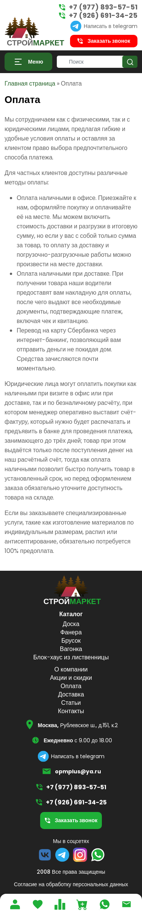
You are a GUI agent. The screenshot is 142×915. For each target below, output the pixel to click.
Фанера (71, 632)
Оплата (71, 686)
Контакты (71, 711)
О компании (71, 669)
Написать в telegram (110, 26)
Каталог (71, 614)
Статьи (71, 702)
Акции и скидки (71, 677)
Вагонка (71, 649)
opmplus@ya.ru (78, 771)
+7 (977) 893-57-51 (103, 7)
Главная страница (30, 83)
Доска (70, 624)
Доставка (71, 694)
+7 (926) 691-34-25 (103, 15)
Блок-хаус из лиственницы (71, 657)
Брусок (71, 640)
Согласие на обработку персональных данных (71, 884)
